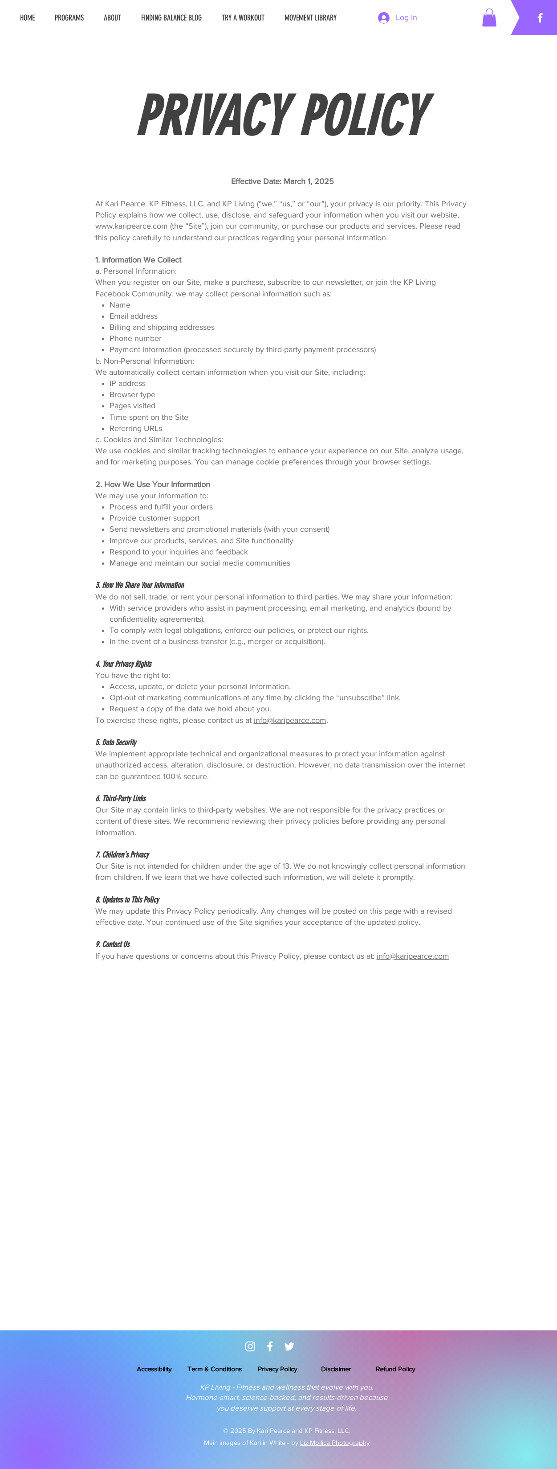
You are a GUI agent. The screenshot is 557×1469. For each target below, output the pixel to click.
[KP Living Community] (269, 1346)
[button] (489, 17)
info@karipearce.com (290, 720)
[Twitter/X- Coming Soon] (289, 1346)
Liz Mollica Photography (335, 1442)
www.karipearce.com (131, 226)
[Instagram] (250, 1346)
